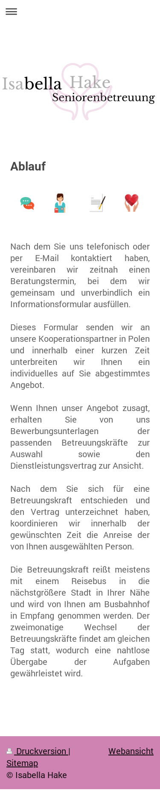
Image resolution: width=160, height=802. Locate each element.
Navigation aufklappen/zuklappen (80, 11)
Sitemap (22, 762)
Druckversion (37, 750)
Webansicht (131, 750)
